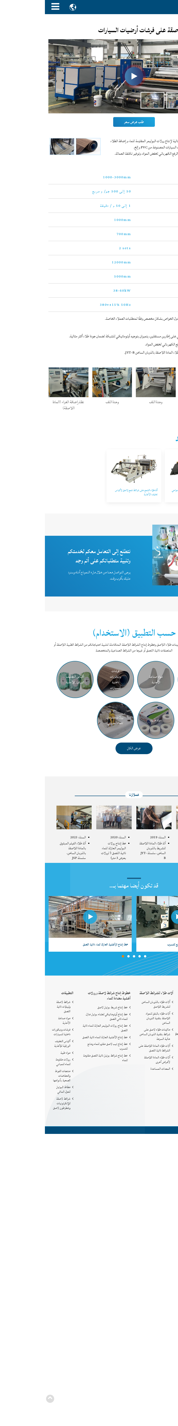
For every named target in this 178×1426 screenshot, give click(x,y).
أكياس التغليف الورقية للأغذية (17, 1043)
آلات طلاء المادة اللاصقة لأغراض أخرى (112, 1059)
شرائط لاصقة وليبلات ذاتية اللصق (18, 1006)
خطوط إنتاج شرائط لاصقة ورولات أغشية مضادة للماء (64, 995)
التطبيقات (22, 992)
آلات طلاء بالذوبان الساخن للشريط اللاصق (111, 1004)
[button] (78, 956)
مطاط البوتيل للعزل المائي (18, 1089)
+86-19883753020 (153, 1050)
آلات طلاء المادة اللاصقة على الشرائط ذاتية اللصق (109, 1048)
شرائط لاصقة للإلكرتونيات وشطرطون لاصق (16, 1103)
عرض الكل (89, 748)
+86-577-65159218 (152, 1042)
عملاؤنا (89, 794)
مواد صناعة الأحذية (19, 1020)
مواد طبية (20, 1053)
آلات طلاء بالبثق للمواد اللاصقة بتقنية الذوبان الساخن (113, 1018)
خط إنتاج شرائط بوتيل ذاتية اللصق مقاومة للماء (60, 1058)
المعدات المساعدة (115, 1069)
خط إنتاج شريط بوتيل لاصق (68, 1007)
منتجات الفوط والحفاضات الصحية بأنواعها (16, 1075)
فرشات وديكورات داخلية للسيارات (16, 1032)
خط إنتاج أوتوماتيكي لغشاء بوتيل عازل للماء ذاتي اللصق (62, 1016)
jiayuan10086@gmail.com (148, 1034)
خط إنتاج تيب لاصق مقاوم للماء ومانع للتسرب (63, 1046)
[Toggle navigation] (10, 7)
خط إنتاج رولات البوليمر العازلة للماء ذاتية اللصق (60, 1028)
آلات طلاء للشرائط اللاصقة (111, 992)
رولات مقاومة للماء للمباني (18, 1061)
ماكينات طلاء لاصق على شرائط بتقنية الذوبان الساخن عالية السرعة (110, 1034)
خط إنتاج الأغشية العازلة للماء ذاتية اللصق (60, 1037)
